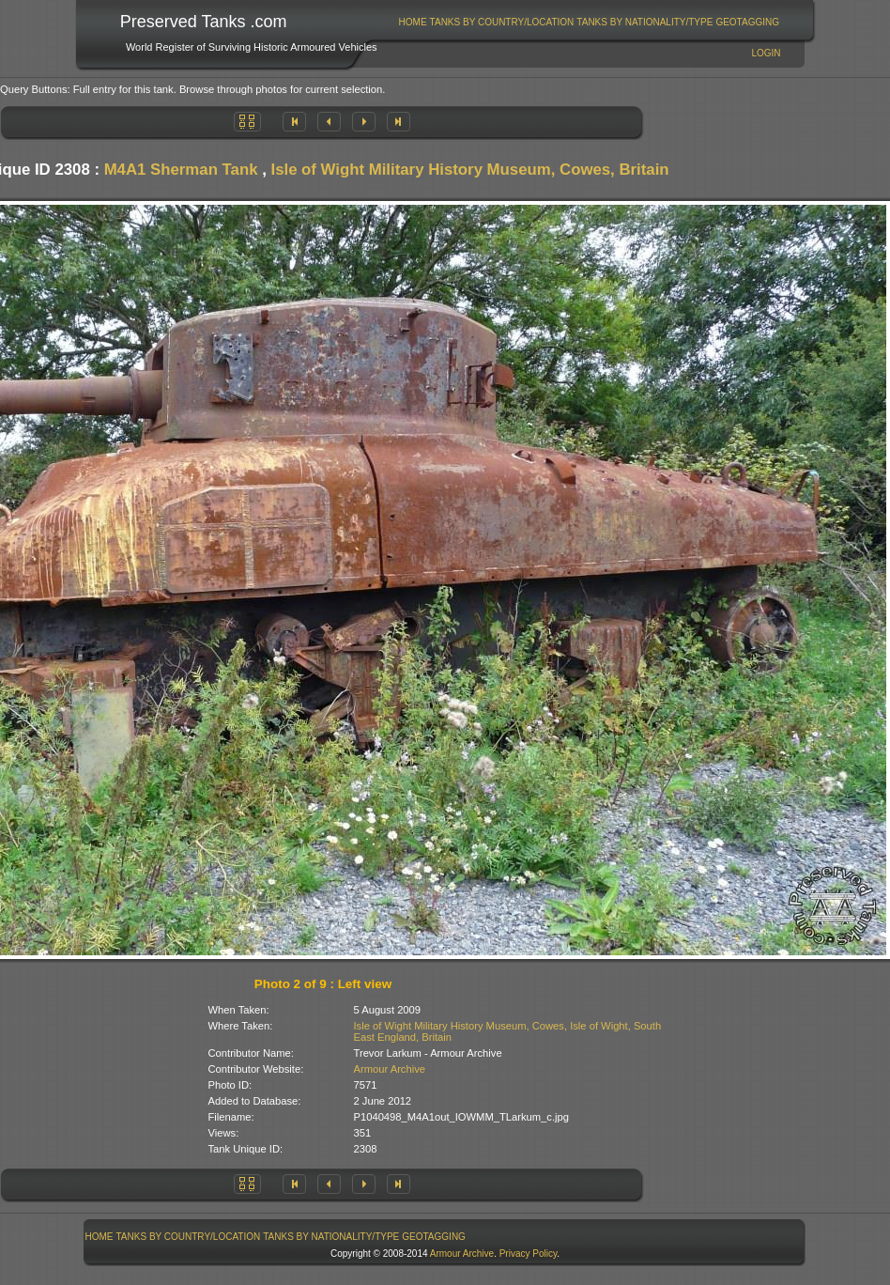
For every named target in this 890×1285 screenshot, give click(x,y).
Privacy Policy (528, 1253)
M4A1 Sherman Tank (181, 169)
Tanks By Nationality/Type (644, 22)
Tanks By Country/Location (502, 22)
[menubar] (588, 22)
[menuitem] (412, 22)
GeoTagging (747, 22)
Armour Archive (389, 1069)
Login (765, 53)
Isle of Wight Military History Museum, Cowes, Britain (469, 169)
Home (413, 22)
